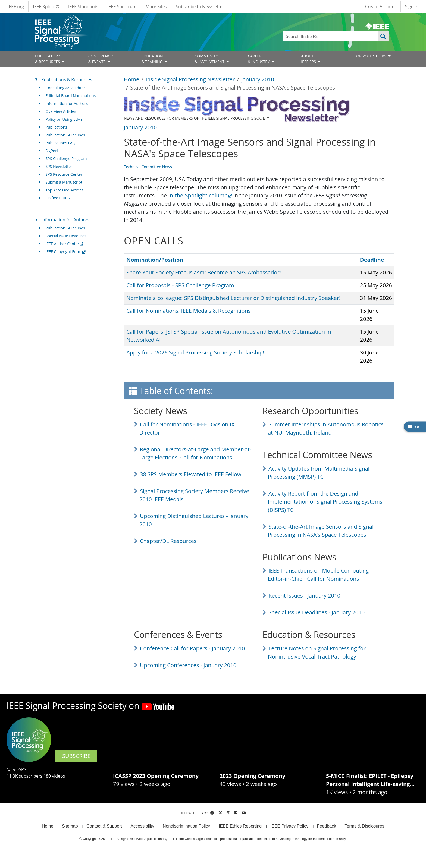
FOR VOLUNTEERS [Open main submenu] (370, 56)
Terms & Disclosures (364, 826)
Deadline (372, 259)
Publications (56, 127)
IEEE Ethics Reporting (240, 826)
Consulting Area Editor (65, 87)
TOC (414, 426)
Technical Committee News (148, 166)
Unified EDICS (58, 197)
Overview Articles (61, 111)
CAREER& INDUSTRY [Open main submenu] (259, 58)
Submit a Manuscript (64, 182)
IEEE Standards (83, 6)
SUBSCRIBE (76, 755)
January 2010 (257, 79)
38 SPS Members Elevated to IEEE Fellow (190, 474)
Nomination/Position (154, 259)
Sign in (411, 6)
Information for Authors (67, 103)
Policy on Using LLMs (64, 119)
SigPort (52, 150)
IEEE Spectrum (121, 6)
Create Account (380, 6)
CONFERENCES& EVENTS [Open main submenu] (101, 58)
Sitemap (70, 826)
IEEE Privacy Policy (289, 826)
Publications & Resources (66, 79)
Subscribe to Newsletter (200, 6)
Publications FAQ (61, 142)
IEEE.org (16, 6)
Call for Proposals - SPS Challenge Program (180, 285)
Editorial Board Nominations (71, 95)
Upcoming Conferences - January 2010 (188, 665)
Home (131, 79)
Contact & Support (104, 826)
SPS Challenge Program (66, 158)
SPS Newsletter (59, 166)
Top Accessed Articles (65, 190)
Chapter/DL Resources (168, 541)
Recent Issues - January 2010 (304, 595)
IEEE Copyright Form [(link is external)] (66, 251)
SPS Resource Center (64, 174)
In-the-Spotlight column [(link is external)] (200, 195)
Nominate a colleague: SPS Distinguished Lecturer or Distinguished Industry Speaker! (233, 298)
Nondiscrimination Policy (186, 826)
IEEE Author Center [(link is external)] (64, 243)
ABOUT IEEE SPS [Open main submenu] (309, 58)
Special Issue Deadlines (66, 235)
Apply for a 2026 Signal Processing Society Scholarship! (195, 352)
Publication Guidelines (65, 135)
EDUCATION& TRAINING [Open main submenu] (153, 58)
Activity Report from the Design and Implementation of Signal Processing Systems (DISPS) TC (325, 501)
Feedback (326, 826)
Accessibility (142, 826)
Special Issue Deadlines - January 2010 (316, 612)
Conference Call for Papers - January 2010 (192, 648)
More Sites (156, 6)
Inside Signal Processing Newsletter (190, 79)
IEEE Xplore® (46, 6)
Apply (383, 36)
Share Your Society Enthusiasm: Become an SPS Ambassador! (203, 272)
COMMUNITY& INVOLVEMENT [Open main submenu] (210, 58)
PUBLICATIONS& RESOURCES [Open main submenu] (48, 58)
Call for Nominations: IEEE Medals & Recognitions (188, 310)
